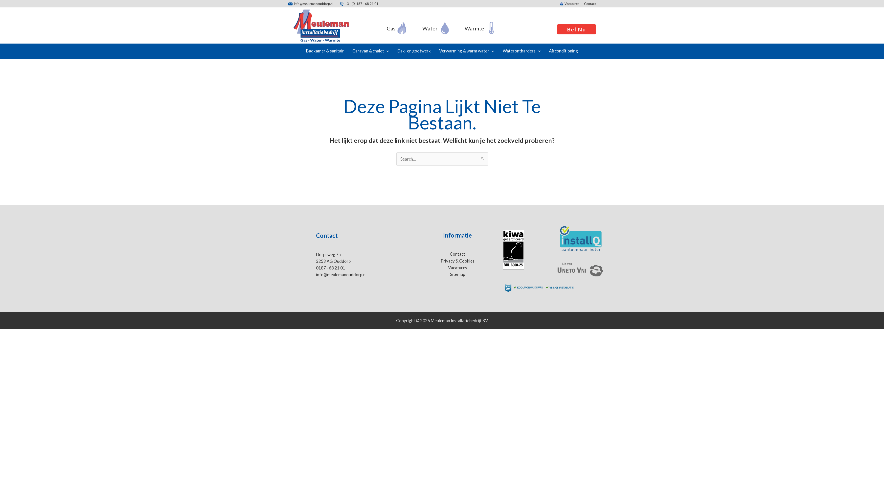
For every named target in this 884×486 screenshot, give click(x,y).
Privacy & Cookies (458, 261)
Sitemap (457, 274)
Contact (457, 254)
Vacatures (457, 267)
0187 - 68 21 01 (330, 267)
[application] (386, 51)
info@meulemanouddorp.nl (341, 274)
